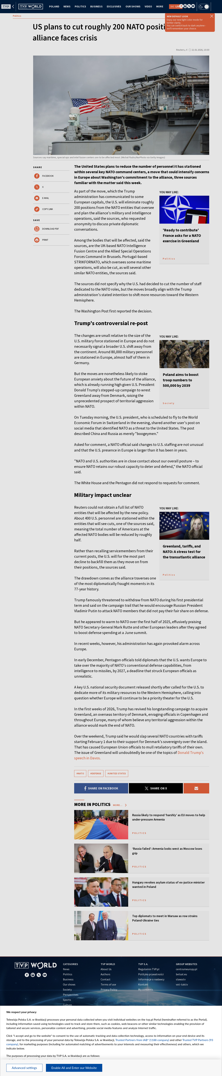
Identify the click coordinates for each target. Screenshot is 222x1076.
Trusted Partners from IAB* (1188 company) (142, 1040)
